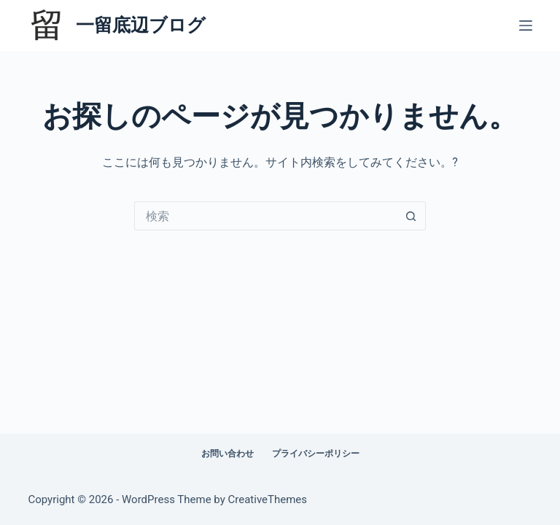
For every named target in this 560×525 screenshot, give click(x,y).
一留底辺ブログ (141, 25)
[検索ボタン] (411, 215)
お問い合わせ (227, 453)
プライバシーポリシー (315, 453)
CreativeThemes (268, 499)
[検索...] (265, 215)
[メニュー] (525, 25)
